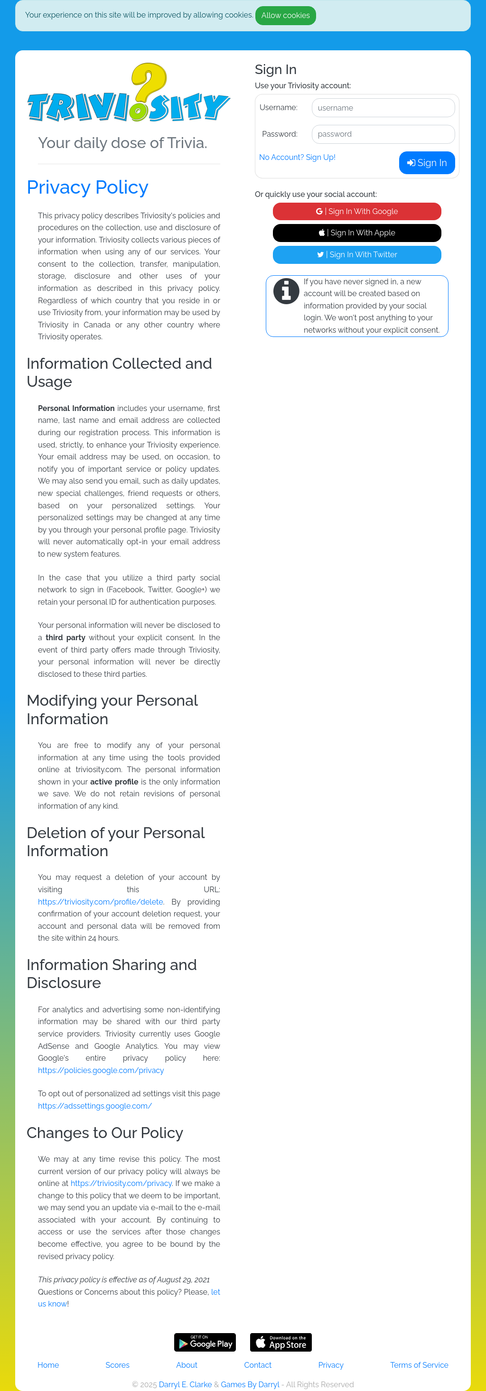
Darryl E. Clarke (185, 1384)
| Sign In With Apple (357, 232)
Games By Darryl (250, 1384)
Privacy (331, 1365)
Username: (279, 107)
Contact (257, 1365)
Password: (279, 134)
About (186, 1365)
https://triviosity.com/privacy (121, 1183)
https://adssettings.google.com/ (95, 1106)
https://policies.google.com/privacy (101, 1070)
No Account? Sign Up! (297, 157)
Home (48, 1365)
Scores (118, 1365)
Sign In (427, 162)
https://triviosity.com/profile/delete (100, 901)
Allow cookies (286, 15)
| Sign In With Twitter (357, 254)
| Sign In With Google (357, 211)
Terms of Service (419, 1365)
